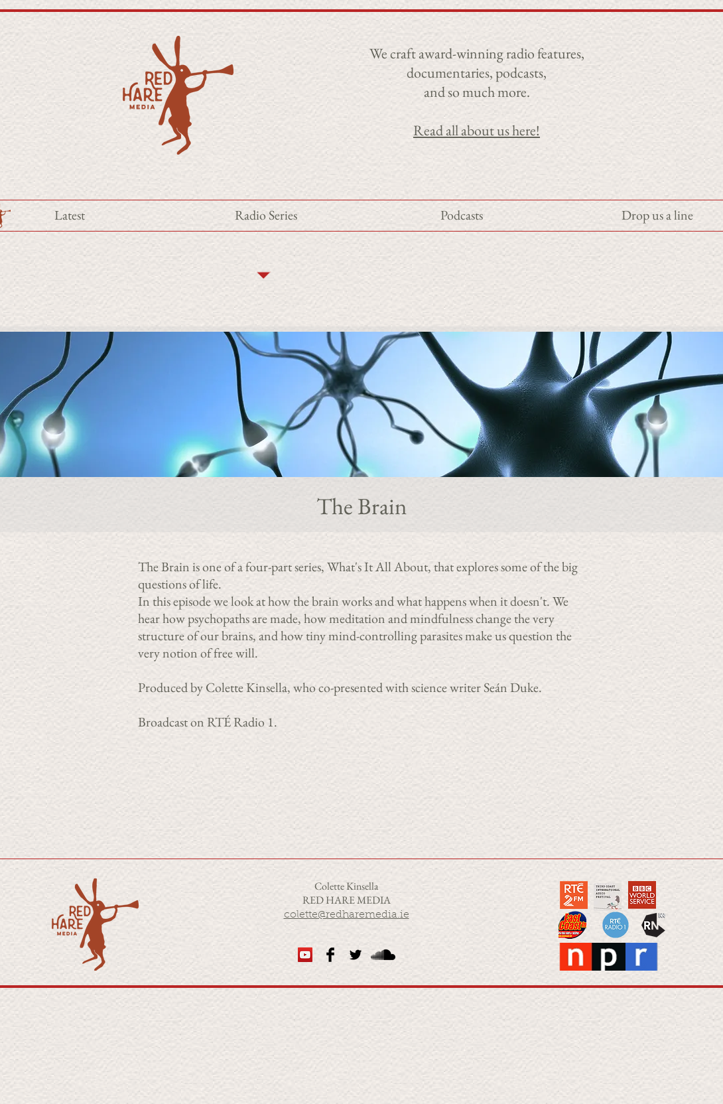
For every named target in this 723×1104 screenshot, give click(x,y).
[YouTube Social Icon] (305, 954)
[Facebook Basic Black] (330, 954)
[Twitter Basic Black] (355, 954)
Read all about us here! (476, 130)
